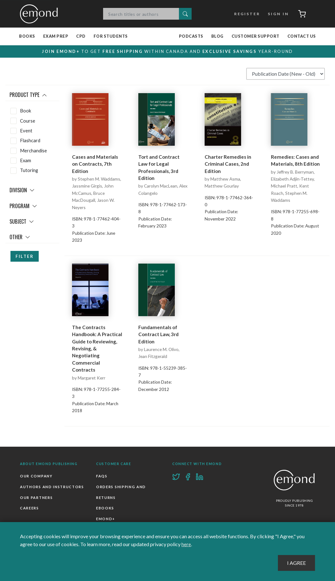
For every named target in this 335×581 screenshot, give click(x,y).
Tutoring (29, 170)
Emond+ (105, 519)
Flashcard (30, 141)
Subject (22, 222)
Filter (25, 256)
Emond (40, 13)
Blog (217, 36)
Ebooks (105, 508)
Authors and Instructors (52, 487)
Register (245, 13)
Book (25, 111)
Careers (29, 508)
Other (20, 237)
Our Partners (36, 497)
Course (27, 121)
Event (26, 131)
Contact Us (301, 36)
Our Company (36, 476)
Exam (25, 160)
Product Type (28, 95)
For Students (111, 36)
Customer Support (255, 36)
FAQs (102, 476)
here (186, 544)
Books (27, 36)
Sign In (276, 13)
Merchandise (33, 150)
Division (22, 190)
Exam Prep (56, 36)
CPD (81, 36)
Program (23, 206)
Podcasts (191, 36)
